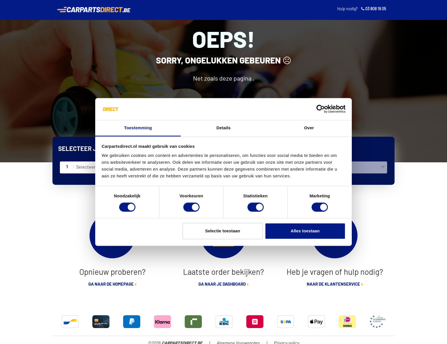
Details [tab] (223, 127)
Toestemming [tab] (138, 127)
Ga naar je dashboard (222, 284)
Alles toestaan (305, 230)
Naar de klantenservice (333, 284)
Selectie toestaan (222, 230)
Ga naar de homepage (111, 284)
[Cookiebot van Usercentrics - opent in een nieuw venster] (321, 109)
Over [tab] (309, 127)
